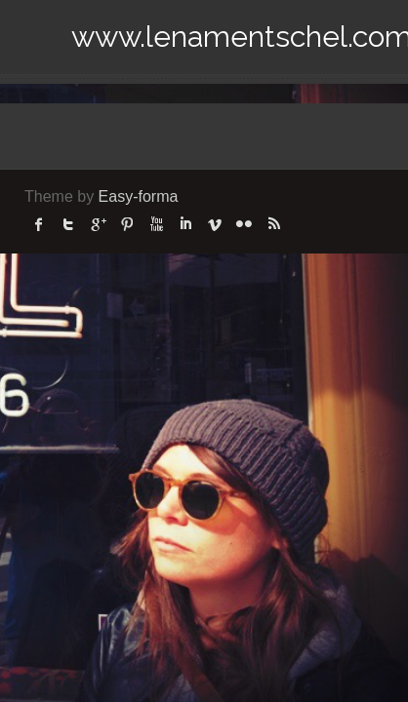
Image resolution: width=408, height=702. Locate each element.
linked (185, 224)
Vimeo (214, 224)
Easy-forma (139, 196)
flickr (244, 224)
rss (273, 224)
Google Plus (97, 224)
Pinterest (127, 224)
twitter (68, 224)
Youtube (156, 224)
